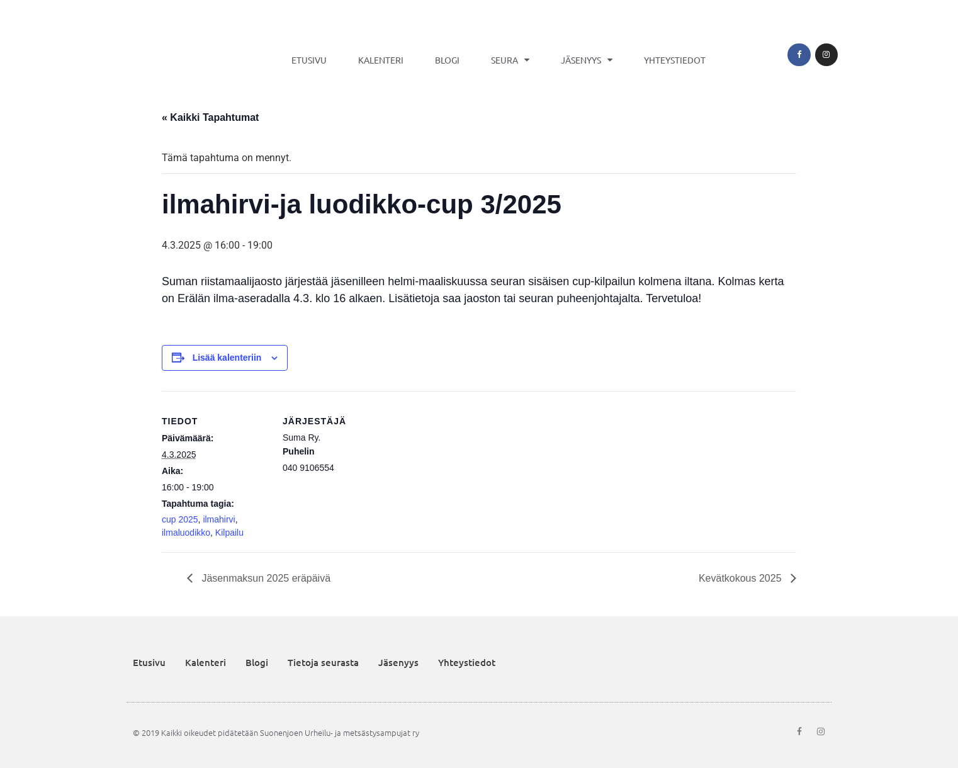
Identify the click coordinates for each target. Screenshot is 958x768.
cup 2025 (180, 519)
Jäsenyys (586, 60)
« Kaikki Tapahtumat (210, 117)
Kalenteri (380, 59)
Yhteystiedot (675, 59)
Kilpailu (229, 533)
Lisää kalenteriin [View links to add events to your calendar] (227, 358)
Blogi (447, 59)
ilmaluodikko (186, 533)
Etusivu (309, 59)
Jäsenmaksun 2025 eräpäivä (264, 578)
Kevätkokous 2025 (741, 578)
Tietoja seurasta (323, 662)
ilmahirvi (219, 519)
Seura (510, 60)
